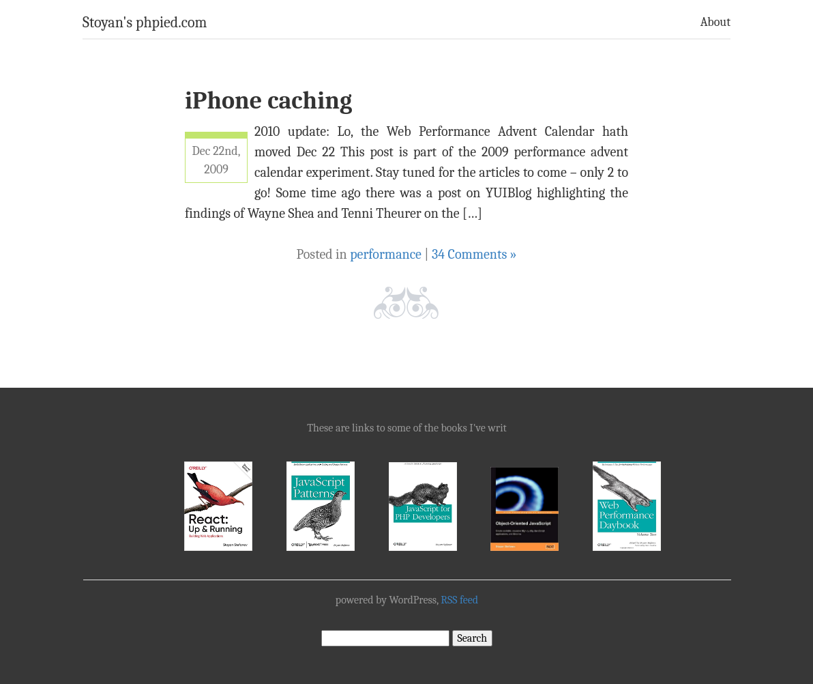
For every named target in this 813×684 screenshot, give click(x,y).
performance (386, 254)
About (715, 22)
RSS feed (459, 600)
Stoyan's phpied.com (145, 22)
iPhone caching (268, 101)
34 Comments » (474, 254)
